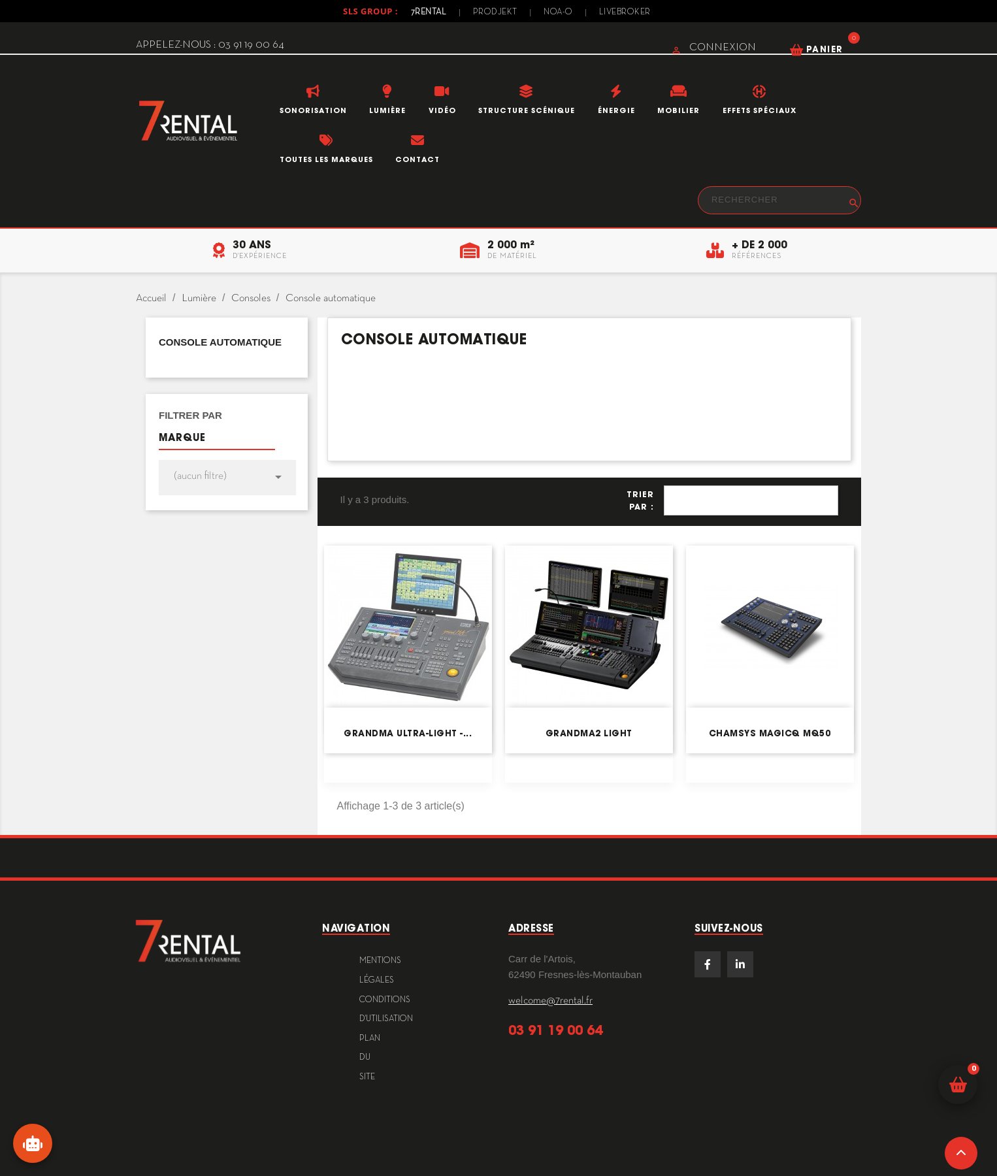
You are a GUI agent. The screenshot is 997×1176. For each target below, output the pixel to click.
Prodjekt (495, 12)
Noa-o (558, 12)
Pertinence (751, 500)
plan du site (369, 1058)
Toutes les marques (326, 159)
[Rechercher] (779, 200)
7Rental (429, 12)
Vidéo (442, 110)
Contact (417, 159)
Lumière (387, 110)
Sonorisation (313, 110)
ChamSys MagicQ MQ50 (770, 733)
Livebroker (625, 12)
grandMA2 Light (589, 733)
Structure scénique (526, 110)
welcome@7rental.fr (550, 1000)
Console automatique (220, 342)
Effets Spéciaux (759, 110)
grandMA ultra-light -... (408, 733)
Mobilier (678, 110)
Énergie (616, 110)
